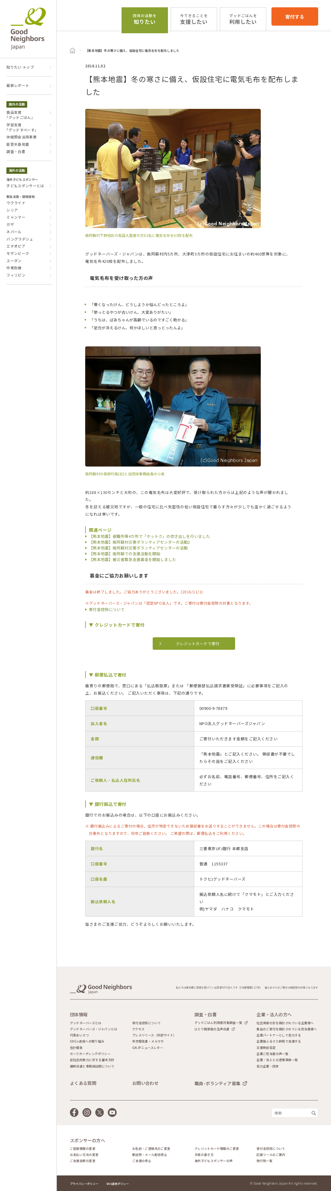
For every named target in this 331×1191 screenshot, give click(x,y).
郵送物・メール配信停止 (149, 1154)
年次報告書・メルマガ (148, 1041)
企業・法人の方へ (274, 1014)
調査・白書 (15, 151)
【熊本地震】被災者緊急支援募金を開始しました (132, 559)
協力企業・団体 (267, 1066)
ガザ (10, 224)
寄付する (295, 16)
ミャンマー (15, 217)
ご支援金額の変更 (82, 1160)
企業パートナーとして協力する (278, 1035)
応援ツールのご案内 (270, 1154)
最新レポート (17, 85)
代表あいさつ (79, 1035)
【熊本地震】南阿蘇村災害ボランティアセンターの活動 (138, 548)
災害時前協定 (265, 1047)
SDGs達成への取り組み (87, 1041)
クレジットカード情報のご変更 (217, 1148)
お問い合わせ (145, 1083)
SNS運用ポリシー (117, 1184)
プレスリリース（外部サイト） (154, 1035)
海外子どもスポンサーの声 (214, 1160)
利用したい (243, 19)
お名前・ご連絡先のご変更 (151, 1148)
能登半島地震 (17, 144)
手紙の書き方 (204, 1154)
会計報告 (76, 1047)
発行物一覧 (264, 1160)
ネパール (13, 231)
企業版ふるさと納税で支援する (278, 1041)
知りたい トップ (20, 67)
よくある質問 (83, 1083)
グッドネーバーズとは (85, 1023)
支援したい (194, 19)
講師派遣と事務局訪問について (92, 1066)
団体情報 (79, 1014)
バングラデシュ (19, 239)
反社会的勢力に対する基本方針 (92, 1059)
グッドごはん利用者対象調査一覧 (218, 1022)
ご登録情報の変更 (82, 1148)
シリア (12, 210)
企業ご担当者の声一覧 (272, 1053)
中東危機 (13, 267)
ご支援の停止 (141, 1160)
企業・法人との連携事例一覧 (277, 1059)
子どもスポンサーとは (25, 185)
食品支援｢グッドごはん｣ (19, 115)
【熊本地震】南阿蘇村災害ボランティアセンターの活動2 (139, 542)
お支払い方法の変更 (84, 1154)
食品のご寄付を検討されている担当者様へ (286, 1029)
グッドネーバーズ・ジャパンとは (93, 1029)
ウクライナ (15, 202)
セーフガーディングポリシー (90, 1053)
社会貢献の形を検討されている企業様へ (285, 1023)
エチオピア (15, 246)
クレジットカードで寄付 (198, 643)
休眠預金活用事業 (21, 136)
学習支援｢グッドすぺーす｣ (21, 127)
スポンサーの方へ (87, 1140)
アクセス (138, 1029)
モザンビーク (17, 253)
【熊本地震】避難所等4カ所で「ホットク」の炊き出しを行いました (149, 536)
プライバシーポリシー (84, 1184)
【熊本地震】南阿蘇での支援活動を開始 (124, 553)
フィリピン (15, 275)
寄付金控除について (107, 609)
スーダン (13, 260)
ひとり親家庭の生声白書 (212, 1029)
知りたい (145, 19)
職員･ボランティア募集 (218, 1083)
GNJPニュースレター (147, 1047)
